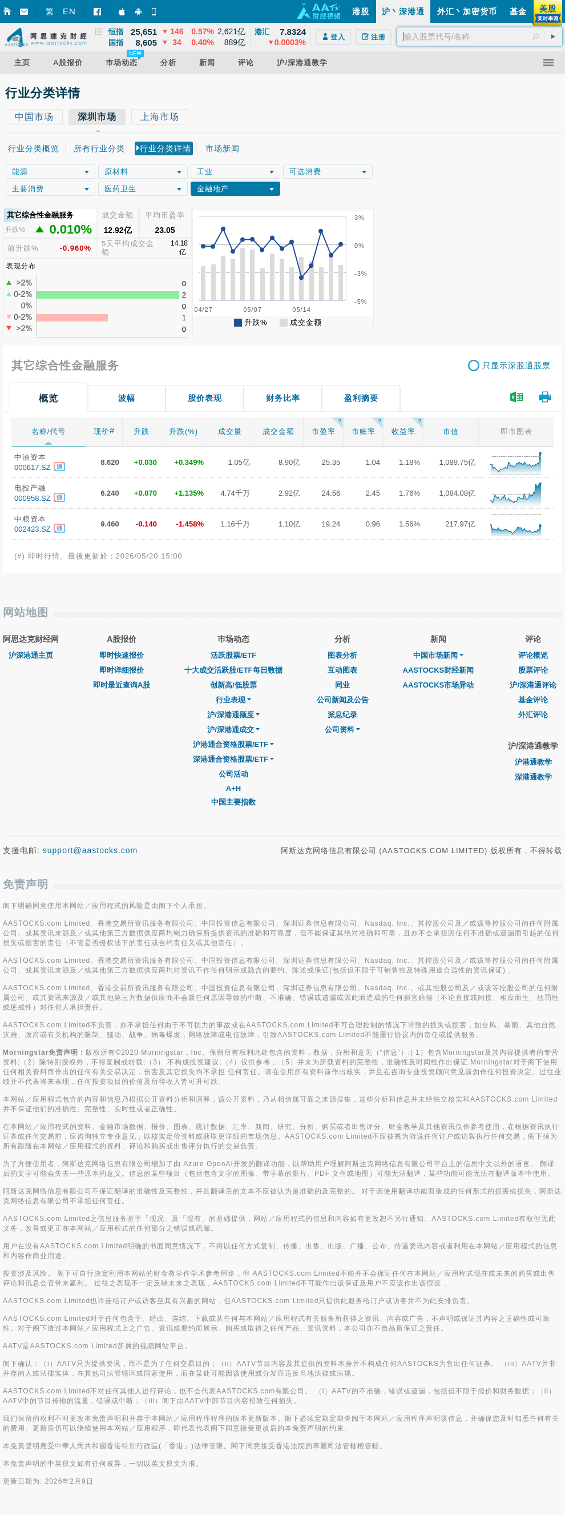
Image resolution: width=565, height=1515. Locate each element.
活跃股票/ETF (233, 655)
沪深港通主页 (31, 655)
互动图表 (342, 670)
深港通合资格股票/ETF (233, 759)
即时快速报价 (121, 655)
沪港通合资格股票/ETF (233, 744)
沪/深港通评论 (533, 685)
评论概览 (533, 655)
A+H (233, 788)
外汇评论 (533, 714)
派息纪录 (342, 714)
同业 (342, 685)
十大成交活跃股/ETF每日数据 (233, 670)
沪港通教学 (533, 762)
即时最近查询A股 (121, 685)
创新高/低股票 (233, 685)
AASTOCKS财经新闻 (438, 670)
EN (69, 11)
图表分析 (342, 655)
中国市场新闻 (438, 655)
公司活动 (233, 774)
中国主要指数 (233, 802)
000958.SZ (32, 498)
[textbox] (479, 36)
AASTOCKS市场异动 (438, 685)
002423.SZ (32, 529)
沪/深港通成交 (233, 729)
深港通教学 (533, 777)
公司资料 (342, 729)
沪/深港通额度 (233, 714)
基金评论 (533, 700)
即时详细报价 (121, 670)
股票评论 (533, 670)
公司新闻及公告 (343, 700)
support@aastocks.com (90, 850)
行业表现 (233, 700)
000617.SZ (32, 467)
